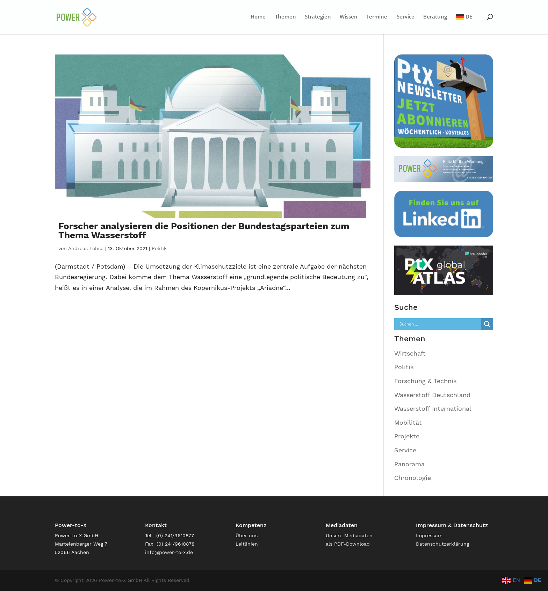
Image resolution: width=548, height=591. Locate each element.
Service (405, 17)
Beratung (435, 17)
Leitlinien (247, 544)
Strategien (318, 17)
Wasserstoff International (432, 408)
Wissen (349, 17)
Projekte (406, 436)
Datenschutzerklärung (442, 544)
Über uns (247, 535)
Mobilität (408, 422)
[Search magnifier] (487, 324)
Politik (159, 248)
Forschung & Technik (425, 381)
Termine (376, 17)
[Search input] (439, 324)
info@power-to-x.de (169, 552)
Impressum (429, 535)
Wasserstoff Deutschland (432, 395)
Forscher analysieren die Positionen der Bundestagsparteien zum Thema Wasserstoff (203, 230)
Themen (285, 17)
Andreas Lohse (85, 248)
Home (258, 17)
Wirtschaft (410, 353)
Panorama (409, 464)
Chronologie (412, 477)
